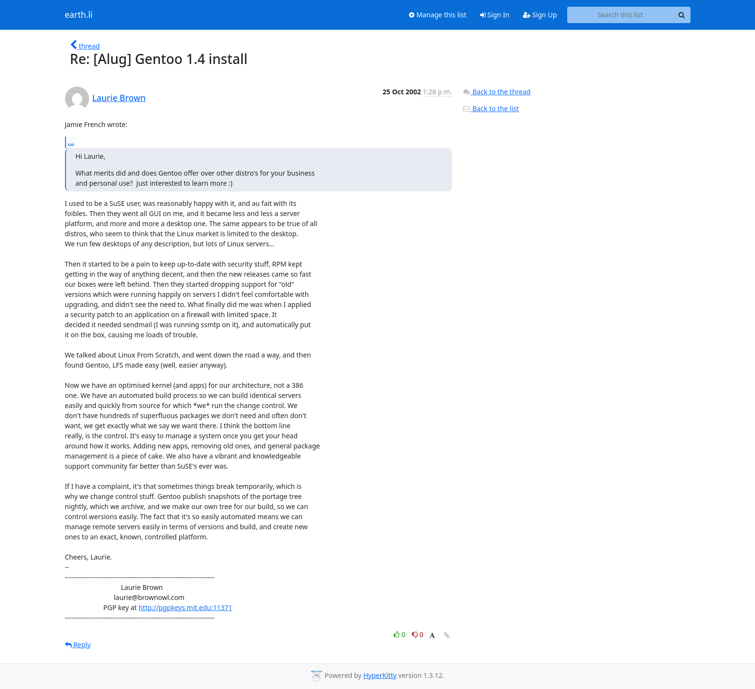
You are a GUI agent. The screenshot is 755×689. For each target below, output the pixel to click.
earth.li (79, 15)
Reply (78, 644)
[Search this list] (620, 15)
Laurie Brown (119, 97)
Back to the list (490, 108)
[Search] (681, 15)
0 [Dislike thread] (418, 634)
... (71, 142)
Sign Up (540, 14)
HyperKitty (379, 675)
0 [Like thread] (400, 634)
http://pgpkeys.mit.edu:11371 (186, 607)
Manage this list (438, 14)
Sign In (494, 14)
